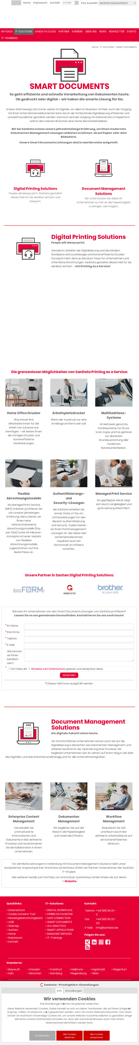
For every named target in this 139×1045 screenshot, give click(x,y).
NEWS (102, 31)
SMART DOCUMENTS (126, 47)
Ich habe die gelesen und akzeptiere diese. (56, 669)
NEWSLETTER (116, 31)
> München (34, 973)
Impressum (40, 3)
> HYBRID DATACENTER (59, 914)
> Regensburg (78, 973)
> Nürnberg (55, 973)
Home (26, 3)
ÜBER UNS (91, 31)
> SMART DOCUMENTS (58, 922)
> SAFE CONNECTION (57, 918)
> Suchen (12, 930)
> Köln (10, 973)
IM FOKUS (7, 31)
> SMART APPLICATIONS (59, 930)
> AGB (10, 922)
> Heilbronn (76, 969)
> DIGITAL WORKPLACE (58, 910)
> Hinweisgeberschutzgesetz (25, 918)
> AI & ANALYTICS (55, 926)
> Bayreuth (13, 969)
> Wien (94, 973)
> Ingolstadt (97, 969)
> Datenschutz (16, 910)
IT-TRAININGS (9, 38)
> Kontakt (12, 942)
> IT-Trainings (53, 938)
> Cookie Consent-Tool (21, 914)
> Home (11, 934)
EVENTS (131, 31)
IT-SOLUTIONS (23, 31)
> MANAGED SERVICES (58, 934)
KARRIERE (77, 31)
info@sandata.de (107, 928)
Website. (69, 881)
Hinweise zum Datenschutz (46, 669)
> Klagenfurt (119, 969)
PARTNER (64, 31)
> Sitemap (13, 926)
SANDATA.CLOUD (45, 31)
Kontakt (55, 3)
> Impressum (14, 938)
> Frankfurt (55, 969)
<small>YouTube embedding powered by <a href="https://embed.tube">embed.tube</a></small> (69, 318)
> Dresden (34, 969)
